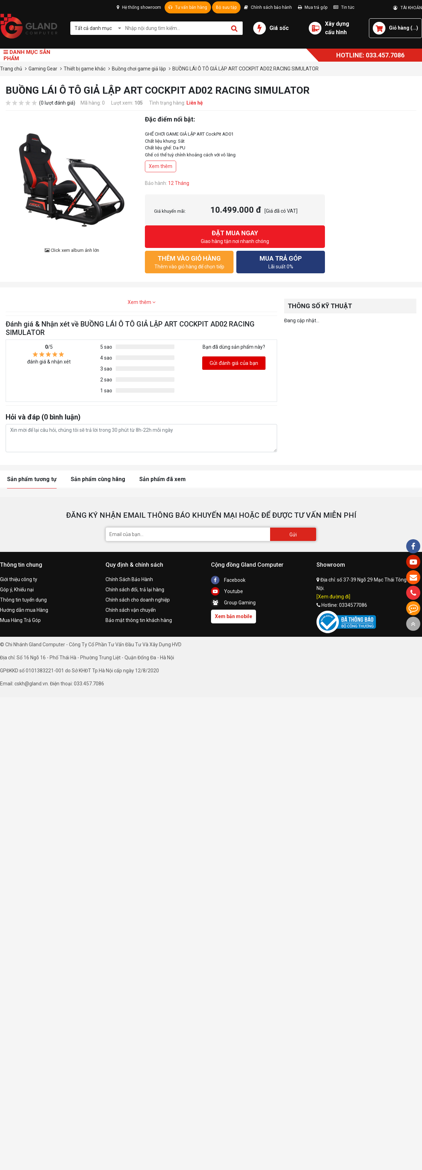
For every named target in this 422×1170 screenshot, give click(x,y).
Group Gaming (233, 602)
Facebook (228, 580)
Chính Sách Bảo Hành (129, 579)
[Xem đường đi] (333, 596)
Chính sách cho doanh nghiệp (138, 600)
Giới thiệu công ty (18, 579)
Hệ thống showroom (139, 7)
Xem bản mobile (233, 616)
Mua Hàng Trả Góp (20, 620)
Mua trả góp (312, 7)
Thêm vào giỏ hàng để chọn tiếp (189, 261)
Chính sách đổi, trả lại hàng (135, 589)
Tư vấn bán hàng (187, 7)
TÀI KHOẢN (407, 7)
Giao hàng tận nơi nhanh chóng (234, 236)
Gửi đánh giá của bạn (234, 363)
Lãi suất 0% (280, 261)
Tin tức (343, 7)
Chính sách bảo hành (268, 7)
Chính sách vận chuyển (131, 610)
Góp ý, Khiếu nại (17, 589)
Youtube (227, 591)
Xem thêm (160, 166)
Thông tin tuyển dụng (23, 600)
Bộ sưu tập (226, 7)
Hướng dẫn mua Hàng (24, 610)
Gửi (293, 534)
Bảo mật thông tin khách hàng (139, 620)
